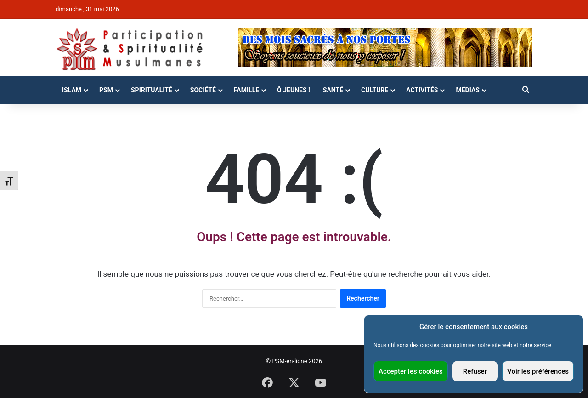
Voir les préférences (538, 371)
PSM (106, 90)
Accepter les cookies (411, 371)
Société (203, 90)
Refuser (475, 371)
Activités (422, 90)
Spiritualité (151, 90)
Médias (467, 90)
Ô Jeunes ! (293, 90)
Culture (374, 90)
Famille (246, 90)
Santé (333, 90)
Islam (71, 90)
